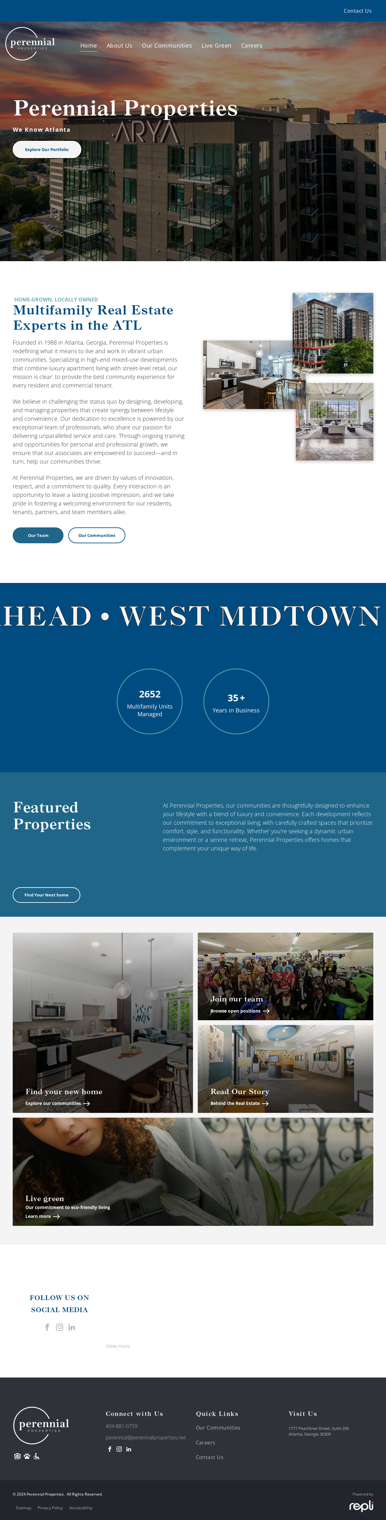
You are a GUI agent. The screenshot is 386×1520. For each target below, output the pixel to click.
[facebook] (47, 1328)
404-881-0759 (121, 1426)
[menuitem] (357, 10)
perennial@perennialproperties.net (146, 1437)
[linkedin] (71, 1328)
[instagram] (59, 1328)
